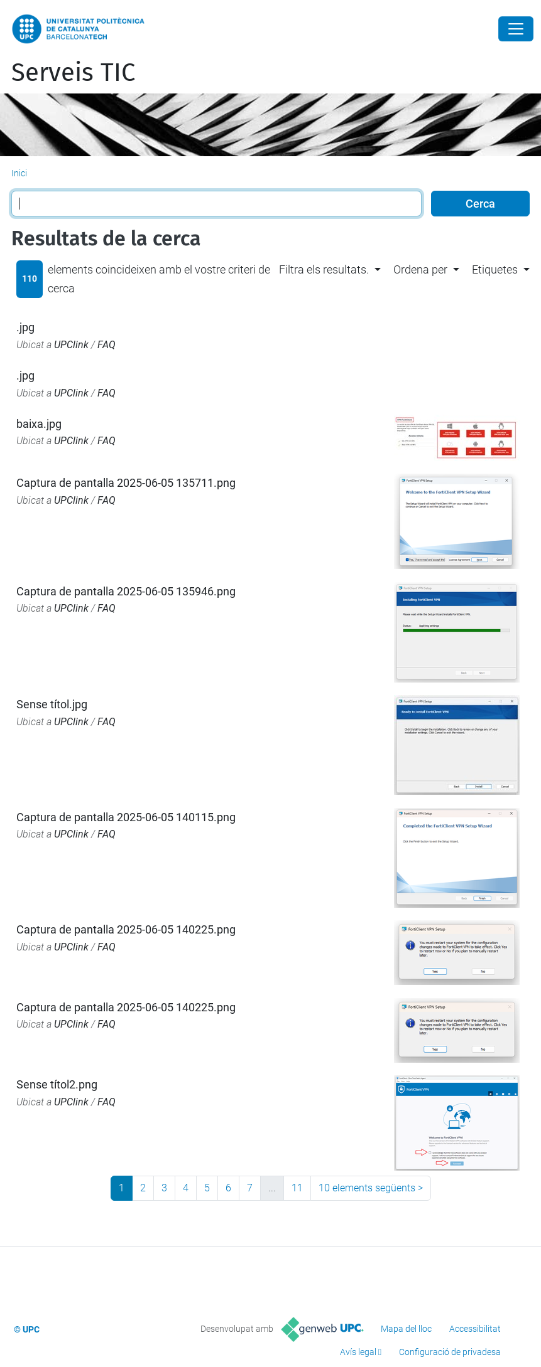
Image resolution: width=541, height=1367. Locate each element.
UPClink (71, 345)
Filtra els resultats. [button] (324, 269)
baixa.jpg (39, 423)
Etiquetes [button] (495, 269)
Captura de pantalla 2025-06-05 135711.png (126, 482)
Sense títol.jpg (51, 704)
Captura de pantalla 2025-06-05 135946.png (126, 591)
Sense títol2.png (56, 1084)
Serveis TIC (73, 73)
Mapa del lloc (406, 1329)
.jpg (25, 327)
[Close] (515, 28)
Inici (19, 173)
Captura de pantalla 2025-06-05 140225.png (126, 929)
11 (297, 1188)
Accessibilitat (475, 1329)
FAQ (106, 345)
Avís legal (358, 1352)
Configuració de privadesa (450, 1352)
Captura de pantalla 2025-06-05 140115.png (126, 817)
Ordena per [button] (420, 269)
